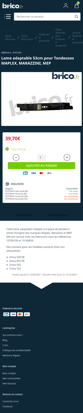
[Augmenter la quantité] (67, 157)
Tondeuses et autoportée (44, 37)
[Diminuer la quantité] (16, 157)
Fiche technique (57, 215)
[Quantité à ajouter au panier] (41, 157)
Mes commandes (11, 378)
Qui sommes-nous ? (13, 334)
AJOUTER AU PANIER (41, 165)
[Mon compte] (65, 5)
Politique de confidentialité (17, 350)
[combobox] (44, 16)
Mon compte (9, 373)
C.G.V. (5, 345)
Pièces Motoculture (27, 37)
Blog (5, 340)
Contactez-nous (11, 401)
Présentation (24, 215)
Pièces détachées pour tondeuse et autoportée (60, 37)
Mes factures (9, 383)
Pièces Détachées (10, 37)
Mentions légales (11, 355)
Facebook (8, 406)
